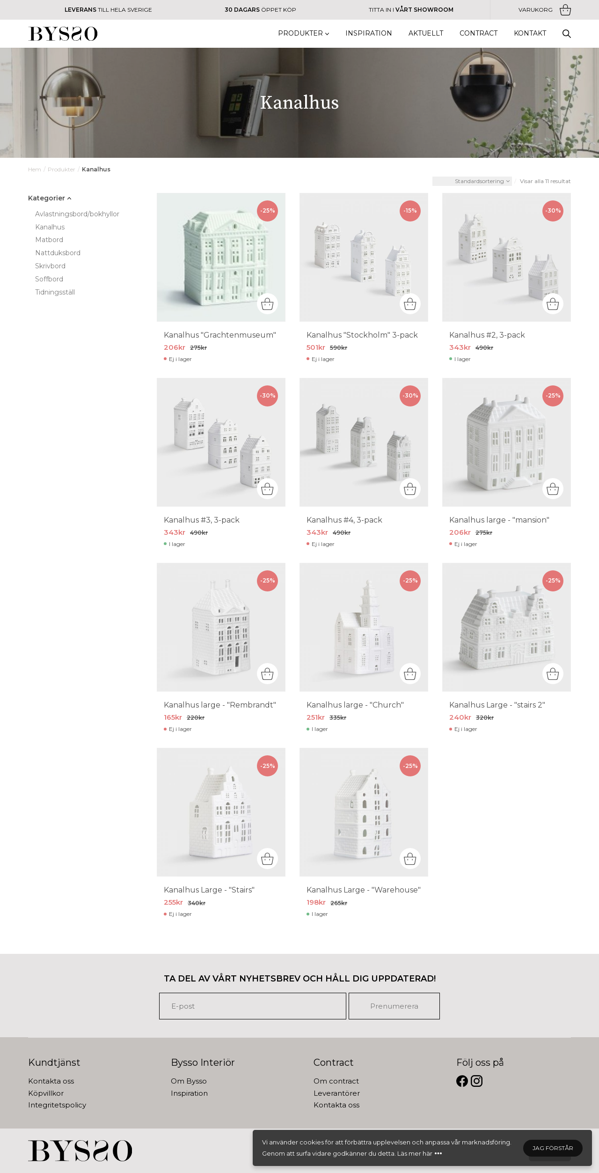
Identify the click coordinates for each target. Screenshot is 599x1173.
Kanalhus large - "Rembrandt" (220, 705)
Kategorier (46, 198)
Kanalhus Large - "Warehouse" (364, 889)
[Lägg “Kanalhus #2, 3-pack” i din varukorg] (552, 303)
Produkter (300, 33)
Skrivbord (50, 266)
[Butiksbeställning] (472, 181)
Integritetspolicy (57, 1104)
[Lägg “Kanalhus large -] (410, 673)
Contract (478, 33)
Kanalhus (50, 227)
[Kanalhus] (221, 257)
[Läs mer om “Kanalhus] (267, 303)
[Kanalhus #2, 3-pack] (506, 257)
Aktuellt (426, 33)
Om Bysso (189, 1081)
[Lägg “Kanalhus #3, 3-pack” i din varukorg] (267, 488)
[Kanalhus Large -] (506, 627)
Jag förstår (553, 1147)
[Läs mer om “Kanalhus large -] (552, 488)
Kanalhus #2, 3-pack (487, 335)
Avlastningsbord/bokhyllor (77, 214)
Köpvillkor (46, 1093)
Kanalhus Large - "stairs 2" (497, 705)
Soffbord (49, 279)
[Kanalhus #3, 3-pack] (221, 442)
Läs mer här (414, 1153)
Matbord (49, 240)
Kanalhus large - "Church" (355, 705)
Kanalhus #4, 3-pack (344, 520)
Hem (34, 169)
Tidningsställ (55, 292)
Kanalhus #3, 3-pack (202, 520)
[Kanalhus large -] (506, 442)
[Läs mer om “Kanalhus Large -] (552, 673)
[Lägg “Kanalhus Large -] (410, 858)
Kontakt (530, 33)
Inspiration (368, 33)
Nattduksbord (57, 253)
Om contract (336, 1081)
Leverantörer (337, 1093)
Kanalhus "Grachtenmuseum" (220, 335)
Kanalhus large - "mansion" (499, 520)
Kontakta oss (51, 1081)
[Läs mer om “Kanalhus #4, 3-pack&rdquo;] (410, 488)
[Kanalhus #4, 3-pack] (364, 442)
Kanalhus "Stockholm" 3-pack (362, 335)
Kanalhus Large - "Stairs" (209, 889)
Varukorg (545, 9)
